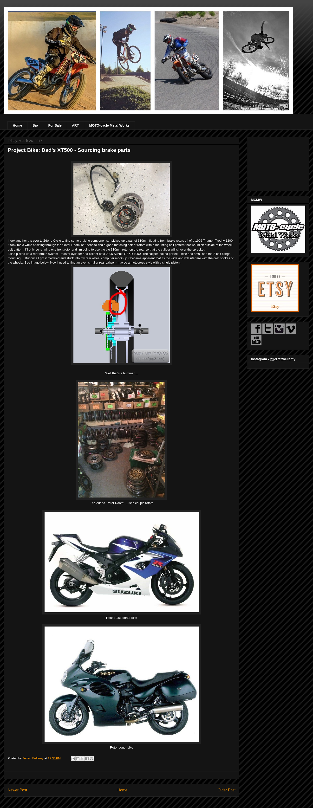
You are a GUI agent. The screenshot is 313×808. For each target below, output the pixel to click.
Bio (35, 125)
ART (75, 125)
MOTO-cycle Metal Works (109, 125)
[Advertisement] (278, 163)
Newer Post (17, 790)
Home (17, 125)
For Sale (54, 125)
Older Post (226, 790)
